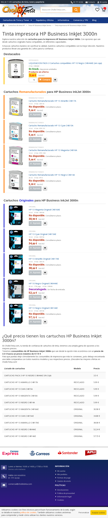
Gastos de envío (64, 481)
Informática (63, 20)
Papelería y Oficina (45, 20)
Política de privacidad (66, 493)
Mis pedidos (62, 474)
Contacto (90, 2)
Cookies (60, 500)
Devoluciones (62, 490)
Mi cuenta (103, 2)
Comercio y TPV (80, 20)
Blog (94, 20)
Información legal (64, 496)
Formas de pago (64, 477)
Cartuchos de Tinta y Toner (17, 20)
